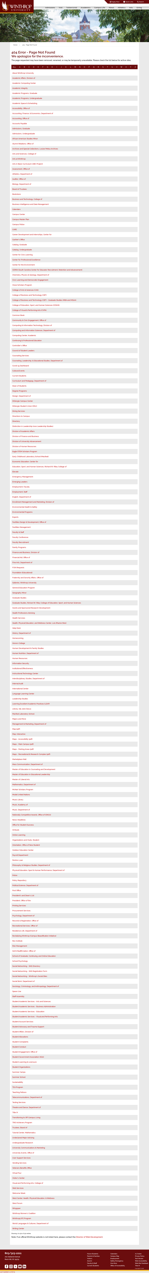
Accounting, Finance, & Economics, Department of (32, 113)
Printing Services (19, 906)
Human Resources (19, 658)
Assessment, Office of (21, 169)
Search (141, 2)
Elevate (15, 472)
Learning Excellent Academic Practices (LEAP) (31, 704)
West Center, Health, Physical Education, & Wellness (33, 1198)
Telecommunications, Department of (27, 1097)
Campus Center (18, 214)
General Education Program (23, 588)
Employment (114, 1258)
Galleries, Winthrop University (24, 583)
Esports (15, 517)
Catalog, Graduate (19, 245)
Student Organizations (21, 1067)
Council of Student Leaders (23, 351)
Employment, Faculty (21, 487)
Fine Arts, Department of (22, 562)
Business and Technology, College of (27, 199)
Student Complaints (20, 1042)
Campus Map (114, 1256)
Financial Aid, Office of (21, 557)
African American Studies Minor (25, 139)
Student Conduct (19, 1047)
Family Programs (19, 547)
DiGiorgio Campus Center (22, 401)
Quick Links (129, 2)
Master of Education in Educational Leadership (31, 774)
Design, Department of (21, 396)
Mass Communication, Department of (27, 764)
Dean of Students (19, 386)
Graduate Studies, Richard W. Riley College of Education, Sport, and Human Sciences (46, 603)
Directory (16, 421)
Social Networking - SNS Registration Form (29, 971)
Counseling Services (20, 356)
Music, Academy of (20, 805)
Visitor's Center (18, 1178)
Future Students (92, 1254)
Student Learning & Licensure (24, 1062)
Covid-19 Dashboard (20, 366)
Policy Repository (19, 880)
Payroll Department (20, 855)
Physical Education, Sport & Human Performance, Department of (38, 870)
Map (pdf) (16, 729)
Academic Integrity (20, 88)
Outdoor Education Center (23, 850)
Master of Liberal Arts (21, 779)
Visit (60, 7)
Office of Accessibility (117, 1266)
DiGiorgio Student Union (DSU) (24, 406)
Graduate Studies (19, 598)
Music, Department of (21, 810)
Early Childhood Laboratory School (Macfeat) (30, 457)
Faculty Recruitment (20, 542)
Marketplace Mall (19, 759)
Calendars (16, 209)
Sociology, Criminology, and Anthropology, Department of (35, 986)
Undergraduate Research (22, 1143)
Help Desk (16, 628)
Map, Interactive (18, 734)
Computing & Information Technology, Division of (32, 325)
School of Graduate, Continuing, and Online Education (34, 956)
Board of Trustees (19, 189)
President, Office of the (21, 901)
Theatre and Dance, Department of (26, 1107)
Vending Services (19, 1163)
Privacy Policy (139, 1256)
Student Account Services (22, 1022)
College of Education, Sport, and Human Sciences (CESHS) (35, 305)
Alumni (89, 1261)
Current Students (19, 376)
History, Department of (21, 633)
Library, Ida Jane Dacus (21, 709)
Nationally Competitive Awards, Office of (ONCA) (31, 815)
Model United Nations (21, 795)
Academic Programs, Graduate (24, 93)
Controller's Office (19, 346)
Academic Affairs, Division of (23, 78)
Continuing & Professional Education (27, 340)
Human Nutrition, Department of (25, 653)
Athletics (121, 7)
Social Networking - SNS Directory (26, 966)
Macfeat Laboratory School (23, 714)
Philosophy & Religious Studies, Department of (31, 865)
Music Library (17, 800)
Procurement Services (21, 911)
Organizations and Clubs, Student (25, 840)
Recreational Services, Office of (24, 926)
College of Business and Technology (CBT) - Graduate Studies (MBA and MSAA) (44, 300)
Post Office (16, 890)
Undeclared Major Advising (23, 1138)
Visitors (89, 1258)
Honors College (18, 643)
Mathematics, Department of (24, 784)
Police (14, 875)
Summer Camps (18, 1072)
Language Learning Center (23, 694)
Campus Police (18, 224)
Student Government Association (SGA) (28, 1057)
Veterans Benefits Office (22, 1168)
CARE (14, 229)
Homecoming (17, 638)
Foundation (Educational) (22, 573)
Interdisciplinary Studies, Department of (28, 679)
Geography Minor (19, 593)
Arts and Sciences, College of (24, 154)
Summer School (18, 1077)
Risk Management (19, 946)
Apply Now (115, 2)
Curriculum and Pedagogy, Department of (29, 381)
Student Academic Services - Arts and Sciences (31, 1001)
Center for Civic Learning (22, 255)
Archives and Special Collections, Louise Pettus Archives (35, 149)
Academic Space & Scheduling (24, 103)
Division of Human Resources (24, 446)
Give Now (113, 1263)
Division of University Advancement (26, 441)
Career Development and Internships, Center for (32, 235)
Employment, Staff (19, 492)
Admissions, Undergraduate (23, 134)
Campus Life (99, 7)
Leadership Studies (20, 699)
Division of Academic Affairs (23, 431)
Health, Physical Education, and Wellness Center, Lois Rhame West (39, 623)
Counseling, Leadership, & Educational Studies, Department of (37, 361)
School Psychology (20, 961)
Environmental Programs (22, 512)
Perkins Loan (17, 860)
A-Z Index (138, 1254)
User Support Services (21, 1158)
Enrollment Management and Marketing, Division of (33, 502)
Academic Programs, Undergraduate (27, 98)
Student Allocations (20, 1037)
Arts (131, 7)
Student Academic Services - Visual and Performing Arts (35, 1017)
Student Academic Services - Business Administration (34, 1006)
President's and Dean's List (23, 895)
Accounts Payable (19, 124)
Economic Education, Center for (25, 462)
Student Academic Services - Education (28, 1012)
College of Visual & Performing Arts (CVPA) (29, 310)
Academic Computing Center (24, 83)
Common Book (18, 315)
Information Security (20, 663)
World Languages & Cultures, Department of (30, 1223)
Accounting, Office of (20, 118)
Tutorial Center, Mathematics (24, 1133)
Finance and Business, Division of (25, 552)
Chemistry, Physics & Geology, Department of (30, 275)
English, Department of (21, 497)
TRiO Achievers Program (22, 1123)
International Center (20, 689)
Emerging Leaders (19, 482)
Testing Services (19, 1102)
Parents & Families (93, 1256)
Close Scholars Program (22, 285)
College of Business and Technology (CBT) (29, 295)
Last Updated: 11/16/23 (7, 1272)
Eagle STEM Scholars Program (24, 451)
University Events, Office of (23, 1153)
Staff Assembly (18, 996)
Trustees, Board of (19, 1128)
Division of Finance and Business (25, 436)
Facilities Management (21, 527)
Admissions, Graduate (21, 129)
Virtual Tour (16, 1173)
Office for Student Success (23, 825)
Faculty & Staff (18, 532)
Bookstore (16, 194)
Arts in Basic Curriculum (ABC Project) (27, 164)
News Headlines (19, 820)
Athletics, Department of (22, 174)
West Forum (17, 1203)
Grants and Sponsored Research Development (31, 608)
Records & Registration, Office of (25, 921)
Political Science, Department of (25, 885)
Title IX (15, 1112)
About (111, 7)
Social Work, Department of (23, 981)
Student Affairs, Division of (22, 1032)
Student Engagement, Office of (24, 1052)
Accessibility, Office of (21, 108)
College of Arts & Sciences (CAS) (25, 290)
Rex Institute (17, 941)
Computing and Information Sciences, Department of (33, 330)
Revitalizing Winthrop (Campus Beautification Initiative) (34, 936)
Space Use (16, 991)
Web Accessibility (141, 1261)
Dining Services (18, 411)
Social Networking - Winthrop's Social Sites (29, 976)
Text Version (139, 1258)
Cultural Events (18, 371)
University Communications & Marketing (28, 1148)
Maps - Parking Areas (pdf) (23, 749)
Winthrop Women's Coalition (24, 1213)
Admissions (50, 7)
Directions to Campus (21, 416)
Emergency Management (22, 477)
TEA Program (17, 1087)
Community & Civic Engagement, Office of (29, 320)
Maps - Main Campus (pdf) (23, 744)
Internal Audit (17, 684)
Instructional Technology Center (25, 673)
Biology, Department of (21, 184)
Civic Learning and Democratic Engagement (30, 280)
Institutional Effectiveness (22, 668)
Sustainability (17, 1082)
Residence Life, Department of (24, 931)
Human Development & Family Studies (28, 648)
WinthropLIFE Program (21, 1218)
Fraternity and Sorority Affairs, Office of (27, 578)
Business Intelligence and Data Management (30, 204)
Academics (85, 7)
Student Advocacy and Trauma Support (28, 1027)
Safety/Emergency (116, 1261)
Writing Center (18, 1228)
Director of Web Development (89, 1237)
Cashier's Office (18, 240)
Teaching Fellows (19, 1092)
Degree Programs (19, 391)
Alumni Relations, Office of (23, 144)
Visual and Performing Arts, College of (27, 1183)
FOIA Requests (18, 568)
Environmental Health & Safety (24, 507)
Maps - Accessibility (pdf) (22, 739)
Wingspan (16, 1208)
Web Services (18, 1188)
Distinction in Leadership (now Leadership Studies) (32, 426)
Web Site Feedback (141, 1263)
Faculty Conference (20, 537)
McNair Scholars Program (22, 790)
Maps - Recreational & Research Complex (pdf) (31, 754)
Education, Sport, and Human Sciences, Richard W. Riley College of (39, 467)
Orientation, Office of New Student (26, 845)
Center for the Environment (23, 265)
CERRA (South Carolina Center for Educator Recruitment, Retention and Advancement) (47, 270)
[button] (11, 23)
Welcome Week (18, 1193)
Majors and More (19, 719)
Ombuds (15, 830)
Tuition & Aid (71, 7)
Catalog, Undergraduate (22, 250)
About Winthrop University (23, 73)
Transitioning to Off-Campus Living (26, 1117)
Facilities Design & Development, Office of (29, 522)
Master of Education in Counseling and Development (33, 769)
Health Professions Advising (23, 613)
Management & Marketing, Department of (29, 724)
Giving (139, 7)
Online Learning (18, 835)
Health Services (18, 618)
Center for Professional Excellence (26, 260)
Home (15, 45)
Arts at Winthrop (19, 159)
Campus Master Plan (20, 219)
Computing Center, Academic (24, 335)
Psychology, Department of (23, 916)
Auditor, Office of (19, 179)
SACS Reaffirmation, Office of (23, 951)
